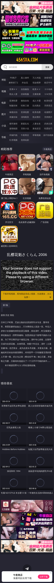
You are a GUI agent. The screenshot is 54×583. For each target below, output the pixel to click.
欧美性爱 (48, 100)
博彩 (3, 79)
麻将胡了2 (13, 82)
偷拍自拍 (25, 100)
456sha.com (27, 60)
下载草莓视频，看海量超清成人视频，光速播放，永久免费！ (27, 295)
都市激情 (13, 123)
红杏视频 (13, 140)
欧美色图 (37, 112)
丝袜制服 (25, 94)
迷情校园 (13, 128)
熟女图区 (37, 117)
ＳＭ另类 (48, 94)
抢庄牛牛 (48, 82)
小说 (3, 125)
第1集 (5, 305)
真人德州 (25, 77)
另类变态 (48, 105)
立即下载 (44, 576)
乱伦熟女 (37, 105)
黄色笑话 (37, 128)
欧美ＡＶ (37, 89)
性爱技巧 (48, 128)
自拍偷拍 (25, 89)
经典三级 (25, 105)
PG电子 (13, 77)
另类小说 (25, 128)
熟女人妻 (13, 94)
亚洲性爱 (13, 100)
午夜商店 (25, 135)
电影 (3, 102)
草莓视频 (37, 135)
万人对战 (37, 77)
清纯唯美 (25, 117)
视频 (3, 91)
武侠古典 (48, 123)
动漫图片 (48, 112)
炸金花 (25, 82)
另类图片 (48, 117)
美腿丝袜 (13, 117)
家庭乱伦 (25, 123)
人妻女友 (37, 123)
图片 (3, 114)
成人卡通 (37, 100)
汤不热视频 (48, 135)
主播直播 (37, 94)
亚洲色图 (25, 112)
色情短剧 (25, 140)
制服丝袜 (13, 105)
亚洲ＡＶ (13, 89)
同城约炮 (13, 135)
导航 (3, 137)
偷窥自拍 (13, 112)
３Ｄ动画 (48, 89)
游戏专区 (48, 77)
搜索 (47, 67)
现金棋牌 (37, 82)
